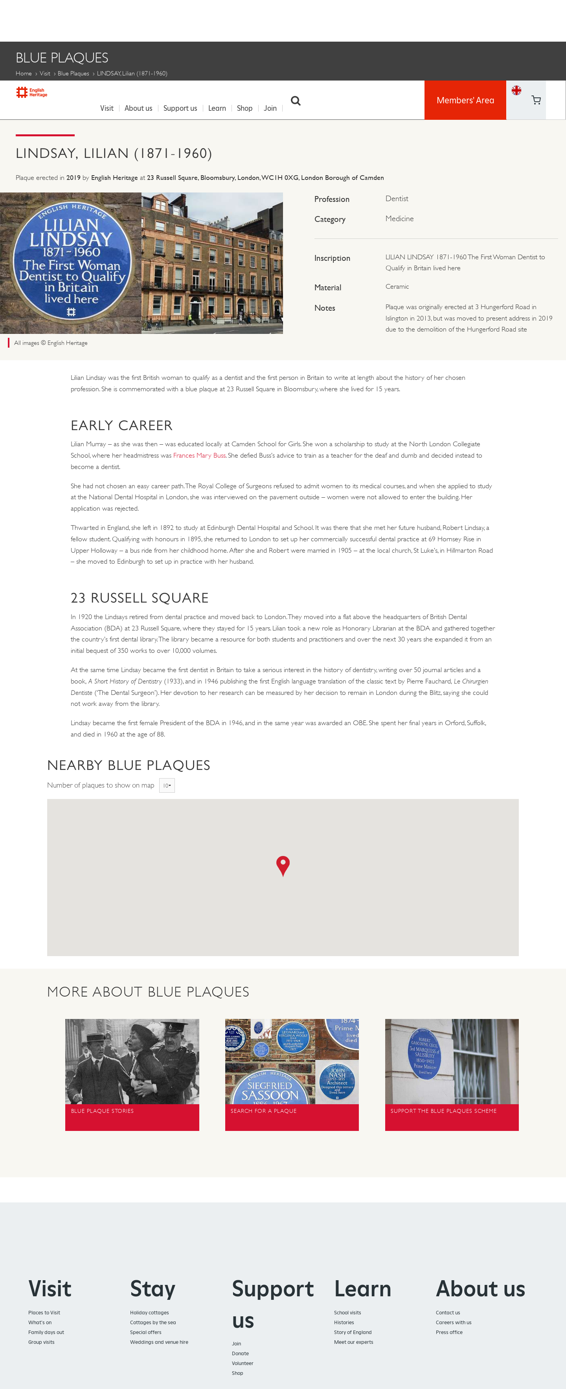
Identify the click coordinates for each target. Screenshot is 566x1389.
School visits (347, 1310)
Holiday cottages (149, 1310)
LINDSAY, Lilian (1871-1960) (323, 91)
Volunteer (243, 1361)
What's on (39, 1320)
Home (24, 71)
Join (273, 20)
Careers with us (454, 1320)
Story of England (353, 1330)
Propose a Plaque (228, 91)
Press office (449, 1330)
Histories (344, 1320)
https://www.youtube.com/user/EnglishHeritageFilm (536, 29)
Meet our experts (353, 1340)
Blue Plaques (73, 71)
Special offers (146, 1330)
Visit (110, 20)
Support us (184, 20)
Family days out (46, 1330)
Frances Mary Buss (199, 453)
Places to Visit (44, 1310)
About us (142, 20)
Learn (221, 20)
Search (299, 20)
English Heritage (42, 17)
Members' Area (465, 19)
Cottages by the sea (153, 1320)
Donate (240, 1351)
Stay (153, 1286)
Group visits (41, 1340)
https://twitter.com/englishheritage (556, 9)
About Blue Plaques (52, 91)
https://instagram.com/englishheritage (556, 29)
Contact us (448, 1310)
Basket (516, 29)
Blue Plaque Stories (142, 91)
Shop (248, 20)
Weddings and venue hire (159, 1340)
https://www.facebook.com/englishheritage (536, 9)
